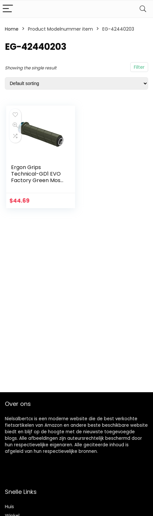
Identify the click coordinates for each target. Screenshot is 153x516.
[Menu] (8, 9)
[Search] (143, 9)
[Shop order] (76, 83)
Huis (9, 506)
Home (12, 29)
